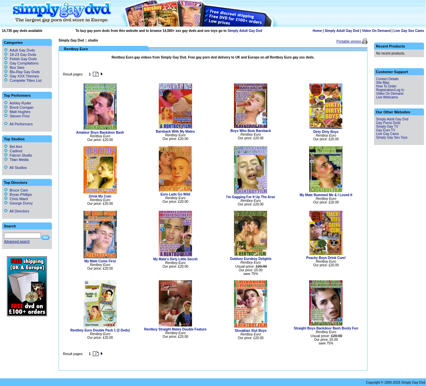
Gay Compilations (24, 63)
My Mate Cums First (99, 261)
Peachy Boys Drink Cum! (326, 258)
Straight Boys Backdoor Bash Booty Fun (326, 328)
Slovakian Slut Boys (251, 330)
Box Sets (17, 67)
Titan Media (16, 160)
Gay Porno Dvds (388, 123)
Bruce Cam (16, 190)
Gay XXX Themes (24, 76)
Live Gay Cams (387, 134)
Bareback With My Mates (175, 131)
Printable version (349, 41)
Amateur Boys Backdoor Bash (100, 132)
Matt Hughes (17, 112)
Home (317, 31)
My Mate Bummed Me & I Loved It (326, 195)
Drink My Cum (100, 196)
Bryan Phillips (18, 194)
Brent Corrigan (19, 107)
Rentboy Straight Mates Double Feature (175, 329)
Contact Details (387, 79)
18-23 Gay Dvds (23, 55)
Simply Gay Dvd (71, 40)
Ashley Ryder (17, 103)
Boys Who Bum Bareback (250, 131)
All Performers (18, 124)
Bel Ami (13, 147)
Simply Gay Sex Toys (391, 137)
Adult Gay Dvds (22, 50)
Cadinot (13, 151)
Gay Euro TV (385, 130)
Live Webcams (387, 97)
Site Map (382, 82)
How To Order (386, 86)
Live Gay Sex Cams (408, 31)
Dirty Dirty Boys (326, 132)
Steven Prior (17, 116)
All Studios (15, 168)
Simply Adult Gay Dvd (245, 31)
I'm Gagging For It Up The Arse (250, 197)
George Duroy (18, 203)
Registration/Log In (390, 90)
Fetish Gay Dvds (23, 59)
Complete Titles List (23, 80)
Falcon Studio (18, 155)
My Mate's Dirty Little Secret (175, 259)
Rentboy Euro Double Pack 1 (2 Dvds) (100, 330)
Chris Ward (16, 199)
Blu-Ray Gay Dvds (25, 72)
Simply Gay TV (387, 126)
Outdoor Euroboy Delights (251, 259)
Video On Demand (376, 31)
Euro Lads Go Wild (175, 194)
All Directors (16, 211)
